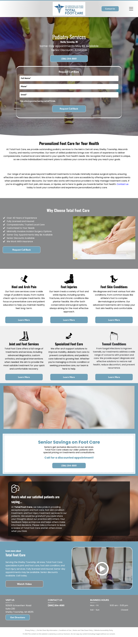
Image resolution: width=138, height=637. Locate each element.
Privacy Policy (29, 630)
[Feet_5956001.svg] (114, 282)
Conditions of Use (65, 630)
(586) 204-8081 (56, 605)
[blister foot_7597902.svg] (24, 282)
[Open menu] (131, 9)
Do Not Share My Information (47, 630)
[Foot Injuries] (69, 282)
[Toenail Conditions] (114, 340)
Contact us (122, 184)
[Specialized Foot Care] (69, 340)
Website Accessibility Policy (103, 630)
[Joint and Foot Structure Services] (24, 340)
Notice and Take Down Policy (83, 630)
